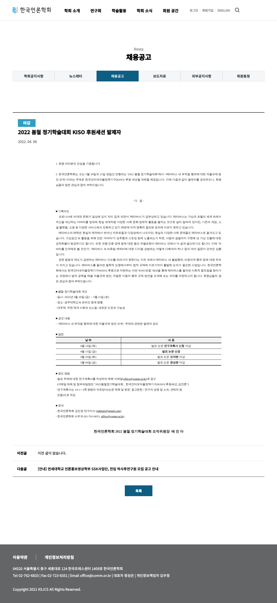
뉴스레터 (75, 76)
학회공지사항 (33, 76)
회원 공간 (170, 10)
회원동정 (243, 76)
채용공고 (117, 76)
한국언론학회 (32, 10)
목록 (138, 490)
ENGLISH (224, 10)
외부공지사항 (201, 76)
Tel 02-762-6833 (26, 575)
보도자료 (159, 76)
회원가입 (207, 10)
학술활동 (119, 10)
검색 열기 (237, 10)
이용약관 (20, 557)
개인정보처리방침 (59, 557)
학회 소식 (144, 10)
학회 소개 (72, 10)
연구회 (95, 10)
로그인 (194, 10)
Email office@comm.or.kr (90, 575)
